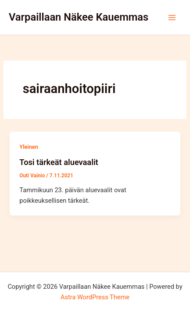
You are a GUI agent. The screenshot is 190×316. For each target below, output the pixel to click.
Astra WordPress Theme (95, 297)
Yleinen (28, 147)
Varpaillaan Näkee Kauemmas (78, 17)
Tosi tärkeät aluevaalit (58, 162)
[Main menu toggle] (172, 17)
